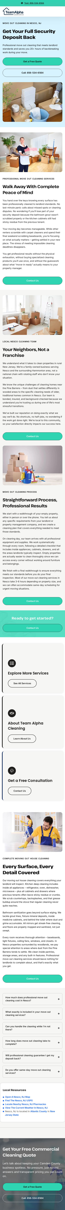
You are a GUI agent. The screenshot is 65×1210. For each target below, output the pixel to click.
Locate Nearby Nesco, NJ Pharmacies (25, 1104)
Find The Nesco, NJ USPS (19, 1100)
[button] (62, 11)
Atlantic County (38, 1111)
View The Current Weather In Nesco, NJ (26, 1107)
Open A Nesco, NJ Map (17, 1097)
